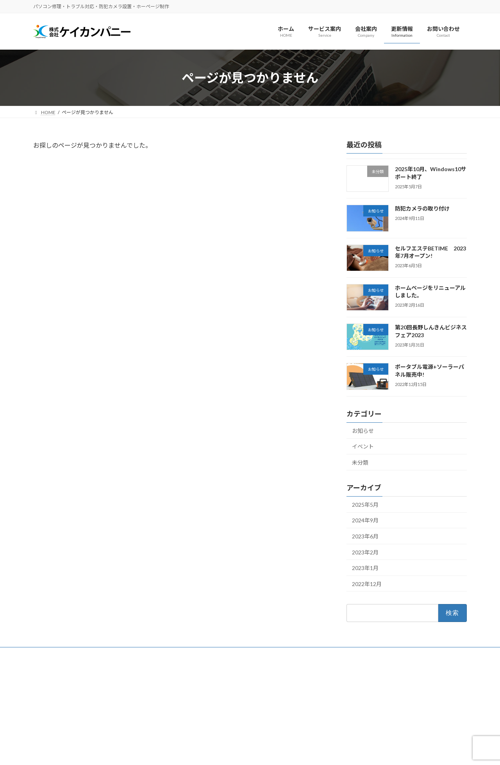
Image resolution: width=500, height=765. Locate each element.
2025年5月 (365, 504)
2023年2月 (365, 552)
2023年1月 (365, 568)
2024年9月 (365, 520)
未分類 (360, 462)
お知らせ (363, 430)
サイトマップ (117, 654)
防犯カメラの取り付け (422, 209)
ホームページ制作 (205, 700)
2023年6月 (365, 536)
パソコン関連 (200, 714)
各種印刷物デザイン (207, 727)
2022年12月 (367, 584)
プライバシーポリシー (64, 654)
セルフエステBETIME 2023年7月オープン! (430, 252)
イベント (363, 446)
